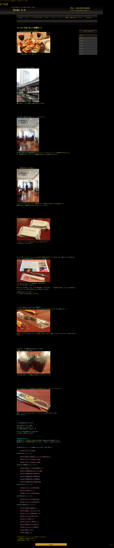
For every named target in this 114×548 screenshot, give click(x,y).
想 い (28, 17)
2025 (82, 40)
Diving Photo (88, 17)
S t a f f (46, 17)
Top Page (21, 17)
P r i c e (53, 17)
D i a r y (80, 17)
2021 (82, 51)
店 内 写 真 (37, 17)
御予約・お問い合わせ (71, 17)
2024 (82, 43)
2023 (82, 46)
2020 (82, 53)
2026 (82, 38)
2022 (82, 48)
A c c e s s (61, 17)
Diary (32, 537)
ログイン (112, 544)
